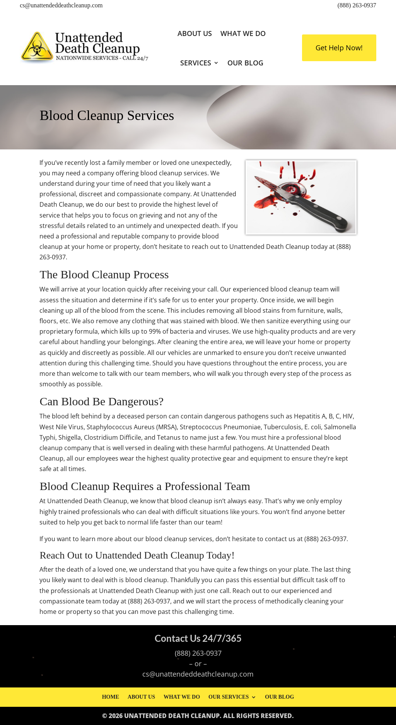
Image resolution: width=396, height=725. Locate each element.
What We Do (243, 33)
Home (110, 697)
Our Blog (245, 62)
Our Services (228, 697)
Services (195, 62)
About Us (195, 33)
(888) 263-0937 (357, 5)
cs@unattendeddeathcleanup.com (61, 5)
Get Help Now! (339, 47)
